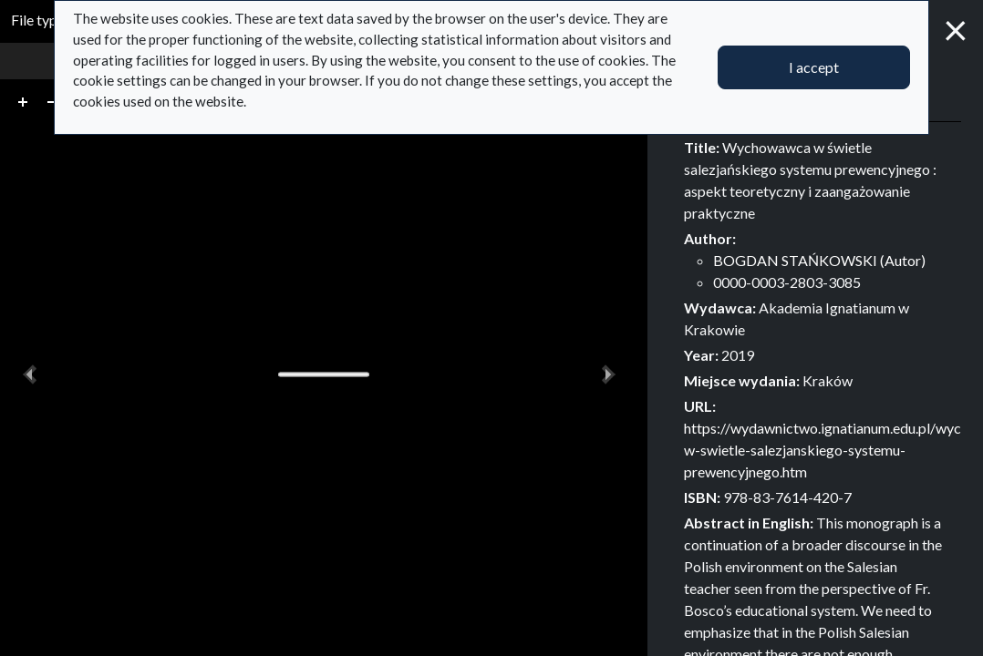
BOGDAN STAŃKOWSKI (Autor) (819, 260)
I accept (814, 67)
